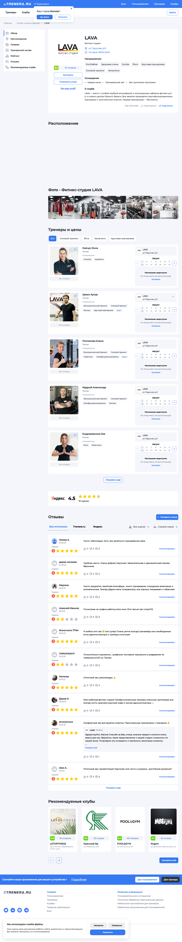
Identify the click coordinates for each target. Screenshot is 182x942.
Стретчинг (88, 357)
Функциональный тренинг (95, 306)
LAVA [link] (46, 23)
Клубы (26, 12)
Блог (123, 4)
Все (52, 238)
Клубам (174, 4)
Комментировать (167, 549)
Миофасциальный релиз (107, 357)
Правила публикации (58, 907)
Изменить (62, 17)
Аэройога (99, 259)
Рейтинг (12, 56)
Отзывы (12, 61)
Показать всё (91, 748)
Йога (86, 238)
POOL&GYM (124, 843)
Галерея (12, 44)
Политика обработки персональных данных (140, 900)
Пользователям (140, 4)
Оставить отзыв (167, 517)
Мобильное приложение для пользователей (141, 907)
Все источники (58, 526)
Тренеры (10, 12)
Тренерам (159, 4)
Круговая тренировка (122, 238)
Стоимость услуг (68, 82)
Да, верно (44, 17)
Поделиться (166, 106)
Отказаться (117, 925)
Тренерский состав (18, 50)
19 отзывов (70, 67)
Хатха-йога (100, 238)
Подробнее (78, 879)
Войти (172, 12)
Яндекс (97, 526)
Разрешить (108, 932)
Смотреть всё (169, 860)
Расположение (16, 39)
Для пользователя (147, 879)
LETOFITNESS (58, 843)
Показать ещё (113, 480)
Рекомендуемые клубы (20, 67)
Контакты (68, 75)
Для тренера (170, 879)
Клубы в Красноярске (28, 23)
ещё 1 (119, 310)
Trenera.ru (79, 526)
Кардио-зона (94, 82)
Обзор (11, 33)
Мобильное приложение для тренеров (138, 903)
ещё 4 (124, 357)
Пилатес (87, 259)
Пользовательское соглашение (134, 896)
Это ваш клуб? (68, 88)
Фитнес (87, 310)
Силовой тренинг (69, 238)
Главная (8, 23)
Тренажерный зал (114, 82)
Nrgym (155, 843)
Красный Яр (90, 843)
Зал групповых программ (142, 82)
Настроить (98, 925)
